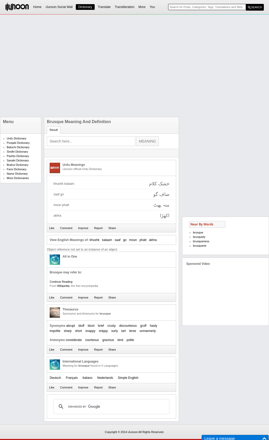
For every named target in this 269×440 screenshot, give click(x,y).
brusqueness (201, 241)
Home (37, 7)
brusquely (199, 236)
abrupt (70, 326)
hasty (153, 326)
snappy (90, 331)
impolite (55, 331)
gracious (108, 340)
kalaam (107, 240)
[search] (110, 406)
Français (72, 378)
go (124, 240)
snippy (103, 331)
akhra (153, 240)
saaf (118, 240)
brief (101, 326)
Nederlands (105, 378)
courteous (92, 340)
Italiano (88, 378)
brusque (198, 232)
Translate (104, 7)
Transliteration (124, 7)
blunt (91, 326)
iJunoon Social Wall (59, 7)
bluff (81, 326)
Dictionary (85, 7)
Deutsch (55, 378)
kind (120, 340)
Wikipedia (63, 285)
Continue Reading (61, 281)
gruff (143, 326)
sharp (68, 331)
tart (123, 331)
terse (132, 331)
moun (133, 240)
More (141, 7)
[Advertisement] (57, 65)
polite (130, 340)
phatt (142, 240)
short (78, 331)
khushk (94, 240)
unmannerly (148, 331)
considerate (74, 340)
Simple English (128, 378)
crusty (111, 326)
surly (114, 331)
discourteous (128, 326)
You (152, 7)
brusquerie (199, 245)
